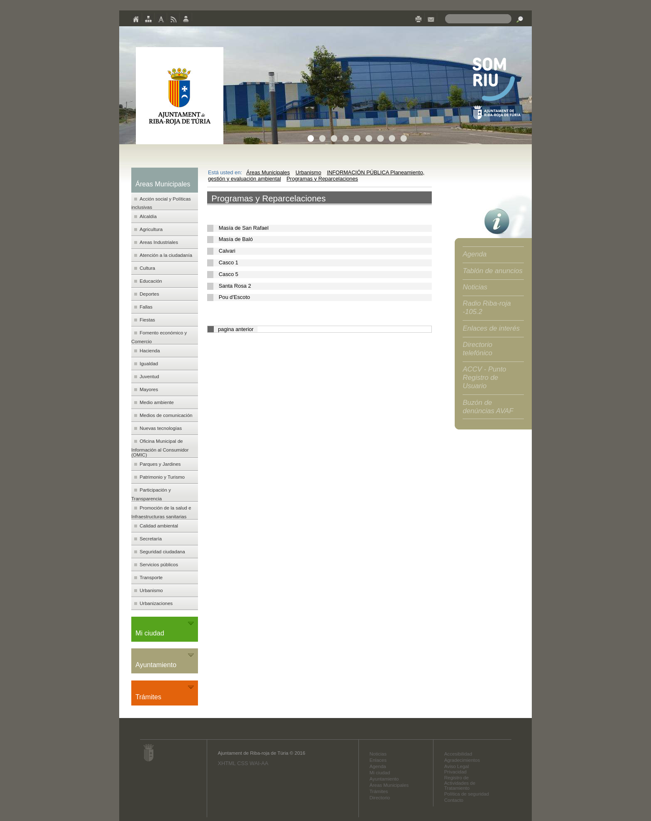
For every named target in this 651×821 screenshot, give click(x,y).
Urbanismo (308, 172)
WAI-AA (259, 763)
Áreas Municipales (268, 172)
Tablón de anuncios (493, 271)
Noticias (475, 287)
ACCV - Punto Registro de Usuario (484, 377)
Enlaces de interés (491, 328)
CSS (242, 763)
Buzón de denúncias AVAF (488, 407)
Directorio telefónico (477, 349)
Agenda (474, 254)
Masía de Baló (236, 239)
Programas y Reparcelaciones (322, 179)
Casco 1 (228, 262)
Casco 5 (228, 274)
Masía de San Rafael (244, 228)
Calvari (227, 251)
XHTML (226, 763)
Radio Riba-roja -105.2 (487, 307)
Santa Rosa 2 (235, 286)
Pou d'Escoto (234, 297)
